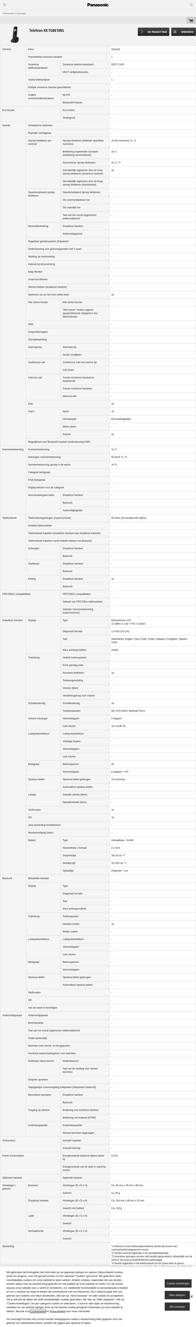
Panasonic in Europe (14, 13)
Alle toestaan (177, 1306)
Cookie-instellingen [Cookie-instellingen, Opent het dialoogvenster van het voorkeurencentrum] (178, 1283)
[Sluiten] (191, 1296)
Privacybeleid (57, 1311)
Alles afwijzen (177, 1295)
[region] (98, 1296)
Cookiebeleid (37, 1311)
